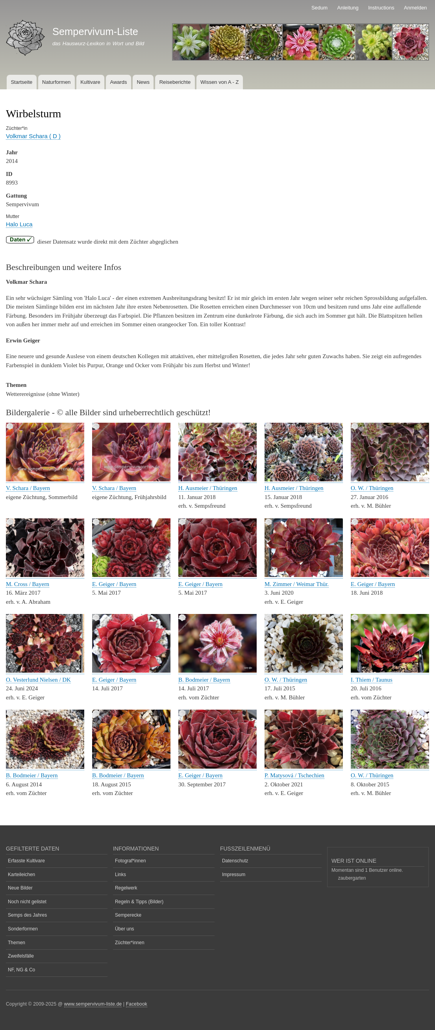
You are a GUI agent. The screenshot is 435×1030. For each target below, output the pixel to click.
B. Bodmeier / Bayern (204, 680)
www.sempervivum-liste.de (93, 1004)
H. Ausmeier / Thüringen (207, 488)
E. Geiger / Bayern (114, 584)
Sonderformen (23, 929)
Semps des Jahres (27, 915)
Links (120, 874)
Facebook (136, 1004)
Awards (118, 82)
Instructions (381, 8)
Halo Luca (19, 224)
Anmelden (415, 8)
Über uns (124, 929)
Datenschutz (235, 861)
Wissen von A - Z (219, 82)
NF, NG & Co (21, 970)
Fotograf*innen (130, 861)
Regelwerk (126, 888)
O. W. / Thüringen (372, 488)
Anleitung (348, 8)
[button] (45, 479)
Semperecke (128, 915)
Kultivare (90, 82)
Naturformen (56, 82)
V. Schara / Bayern (28, 488)
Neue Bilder (20, 888)
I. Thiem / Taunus (371, 680)
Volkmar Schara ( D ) (33, 136)
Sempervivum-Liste (95, 31)
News (143, 82)
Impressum (233, 874)
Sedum (319, 8)
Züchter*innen (129, 942)
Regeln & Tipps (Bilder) (139, 901)
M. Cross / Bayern (27, 584)
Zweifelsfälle (21, 956)
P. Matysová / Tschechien (294, 775)
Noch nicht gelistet (27, 901)
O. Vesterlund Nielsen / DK (38, 680)
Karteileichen (21, 874)
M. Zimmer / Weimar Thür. (297, 584)
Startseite (21, 82)
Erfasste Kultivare (26, 861)
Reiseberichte (175, 82)
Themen (16, 942)
